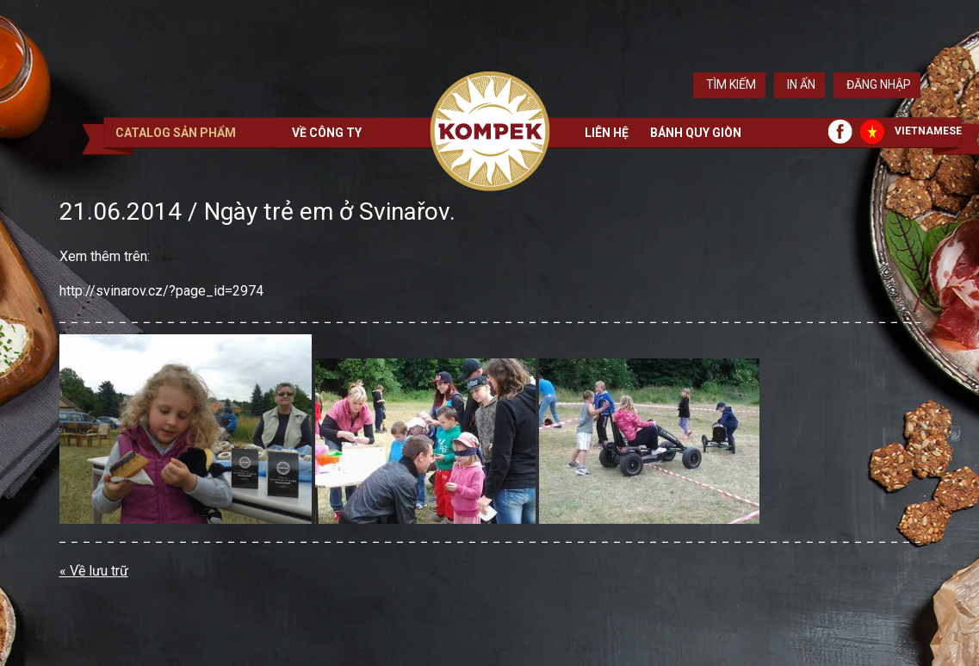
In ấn (801, 84)
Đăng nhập (878, 84)
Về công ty (327, 133)
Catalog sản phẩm (175, 133)
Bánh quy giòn (695, 133)
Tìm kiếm (731, 84)
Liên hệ (607, 133)
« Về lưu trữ (93, 571)
